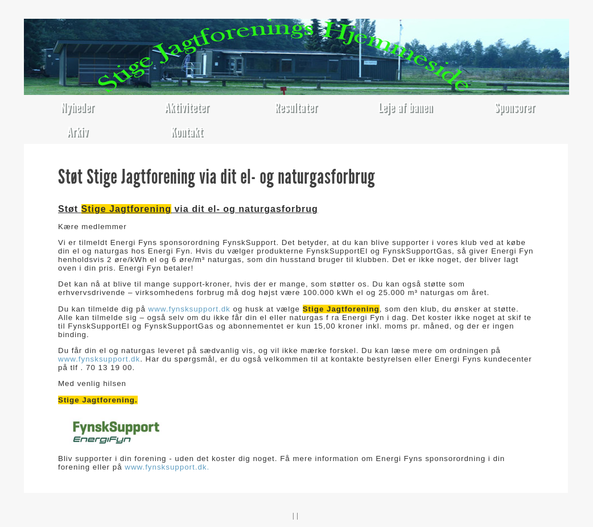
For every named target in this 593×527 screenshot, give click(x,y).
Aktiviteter (186, 107)
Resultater (296, 107)
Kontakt (187, 131)
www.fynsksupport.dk (189, 309)
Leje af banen (405, 107)
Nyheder (77, 107)
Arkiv (77, 131)
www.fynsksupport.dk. (166, 467)
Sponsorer (515, 107)
